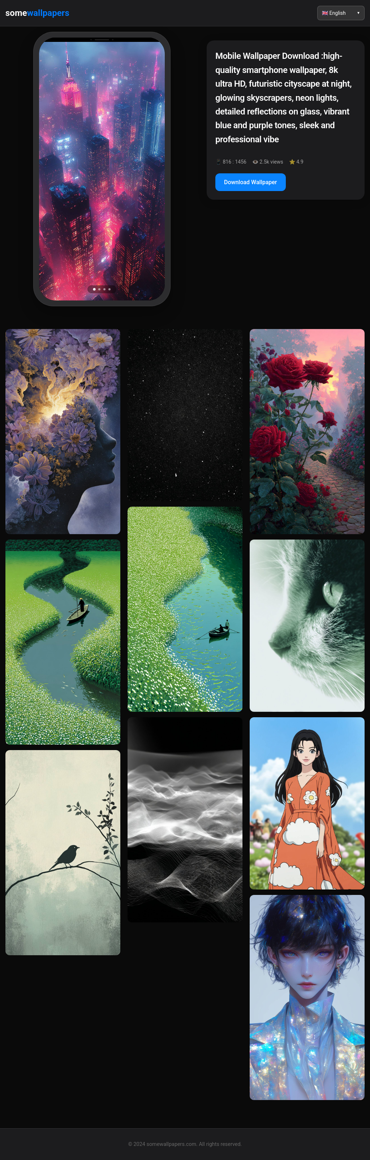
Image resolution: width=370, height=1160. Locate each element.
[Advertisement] (286, 267)
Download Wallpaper (250, 182)
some (37, 13)
